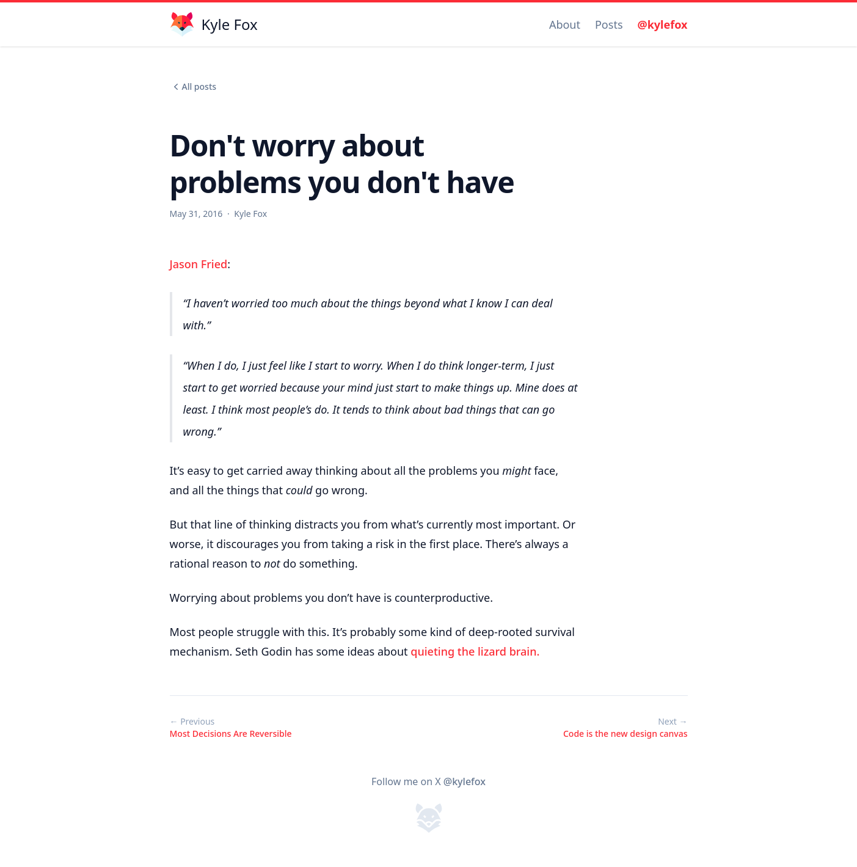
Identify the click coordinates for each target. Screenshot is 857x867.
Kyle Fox (250, 213)
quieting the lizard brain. (474, 651)
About (564, 24)
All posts (193, 87)
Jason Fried (199, 264)
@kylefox (663, 24)
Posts (609, 24)
